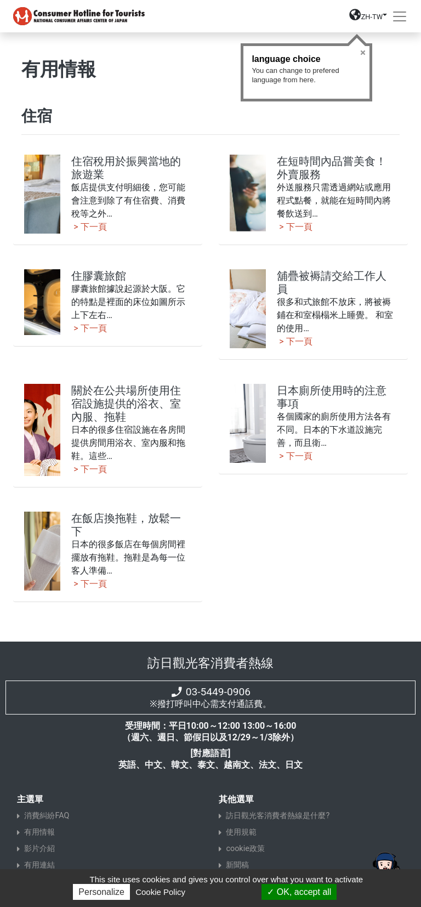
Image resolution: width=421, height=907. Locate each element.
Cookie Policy (160, 892)
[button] (368, 18)
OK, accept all (299, 892)
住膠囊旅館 (98, 275)
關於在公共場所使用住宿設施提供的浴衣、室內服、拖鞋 (126, 403)
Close (362, 52)
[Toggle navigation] (399, 16)
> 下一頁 (88, 227)
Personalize (101, 892)
